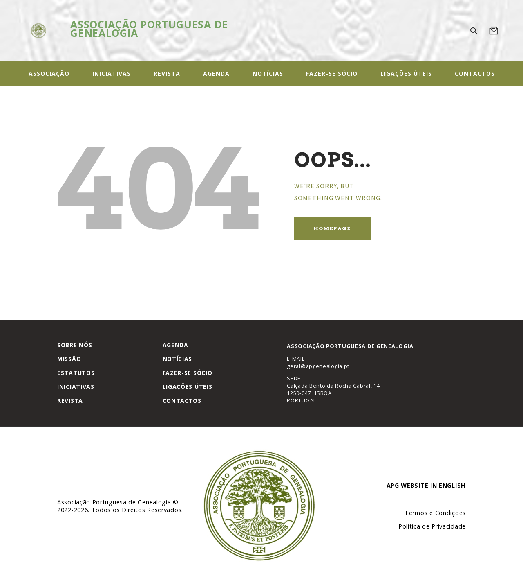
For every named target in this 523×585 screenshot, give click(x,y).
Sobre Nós (74, 345)
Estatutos (75, 373)
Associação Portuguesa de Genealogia (115, 502)
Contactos (182, 400)
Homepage (332, 228)
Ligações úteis (187, 387)
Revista (70, 400)
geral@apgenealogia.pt (318, 366)
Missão (69, 359)
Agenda (175, 345)
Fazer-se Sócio (187, 373)
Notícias (177, 359)
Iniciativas (75, 387)
